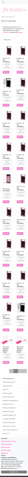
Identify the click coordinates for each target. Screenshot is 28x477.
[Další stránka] (24, 371)
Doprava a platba (5, 447)
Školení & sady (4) (7, 393)
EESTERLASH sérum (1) (9, 382)
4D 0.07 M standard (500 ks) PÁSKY (20, 349)
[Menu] (3, 2)
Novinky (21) (6, 433)
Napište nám (4, 453)
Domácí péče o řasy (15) (9, 426)
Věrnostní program (6, 450)
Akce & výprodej (9, 17)
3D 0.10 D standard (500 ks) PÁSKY (6, 349)
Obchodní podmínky (6, 444)
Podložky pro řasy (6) (8, 411)
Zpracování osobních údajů (8, 441)
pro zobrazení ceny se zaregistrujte (7, 66)
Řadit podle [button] (7, 39)
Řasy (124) (5, 389)
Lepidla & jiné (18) (7, 386)
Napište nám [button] (14, 472)
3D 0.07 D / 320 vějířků (6, 190)
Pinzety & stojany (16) (8, 397)
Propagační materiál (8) (9, 419)
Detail (6, 72)
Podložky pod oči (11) (8, 404)
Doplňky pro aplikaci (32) (9, 415)
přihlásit (20, 32)
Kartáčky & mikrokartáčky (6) (10, 400)
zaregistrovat (6, 32)
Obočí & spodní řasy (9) (9, 422)
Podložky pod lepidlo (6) (9, 408)
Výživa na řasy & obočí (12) (10, 430)
